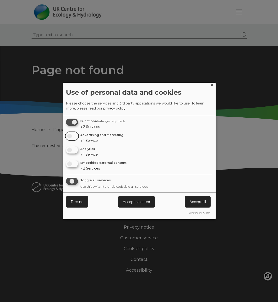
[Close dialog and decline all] (212, 86)
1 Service (89, 140)
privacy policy (114, 108)
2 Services (90, 126)
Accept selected (136, 202)
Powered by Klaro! (198, 212)
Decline (77, 202)
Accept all (198, 202)
